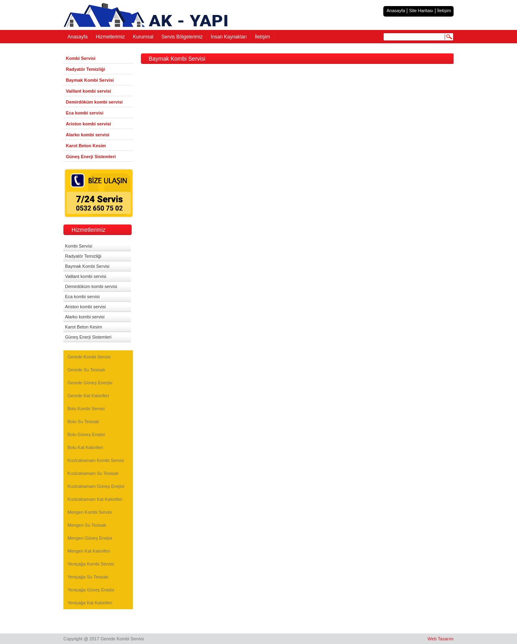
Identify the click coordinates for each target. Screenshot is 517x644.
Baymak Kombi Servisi (90, 80)
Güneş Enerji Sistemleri (91, 156)
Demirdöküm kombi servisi (94, 102)
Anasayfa (396, 10)
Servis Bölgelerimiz (182, 37)
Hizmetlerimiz (110, 37)
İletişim (444, 10)
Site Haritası (421, 10)
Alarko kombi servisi (87, 134)
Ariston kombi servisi (88, 123)
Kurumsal (143, 37)
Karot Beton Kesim (86, 145)
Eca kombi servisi (84, 112)
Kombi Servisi (80, 58)
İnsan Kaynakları (229, 37)
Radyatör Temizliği (85, 69)
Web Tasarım (441, 638)
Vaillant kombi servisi (88, 91)
